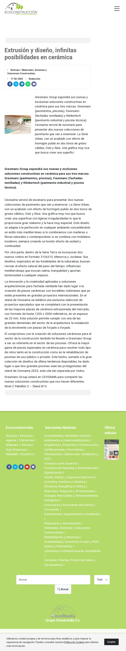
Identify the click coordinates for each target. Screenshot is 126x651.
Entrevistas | (27, 440)
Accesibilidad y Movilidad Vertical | (67, 436)
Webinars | (13, 445)
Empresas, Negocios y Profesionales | (70, 491)
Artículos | (27, 436)
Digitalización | (54, 472)
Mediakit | (12, 454)
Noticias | (12, 436)
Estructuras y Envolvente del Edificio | (69, 505)
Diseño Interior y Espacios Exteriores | (70, 477)
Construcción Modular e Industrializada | (71, 468)
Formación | (52, 509)
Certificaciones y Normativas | (64, 449)
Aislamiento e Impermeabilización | (67, 440)
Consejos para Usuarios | (61, 463)
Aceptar (111, 642)
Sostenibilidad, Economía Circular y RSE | (72, 542)
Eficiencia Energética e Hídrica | (65, 486)
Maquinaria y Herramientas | (63, 523)
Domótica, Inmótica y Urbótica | (65, 482)
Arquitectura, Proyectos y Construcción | (71, 445)
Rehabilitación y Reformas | (62, 537)
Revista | (27, 445)
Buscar (63, 589)
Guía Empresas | (17, 449)
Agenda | (12, 440)
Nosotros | (27, 454)
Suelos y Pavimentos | (59, 546)
